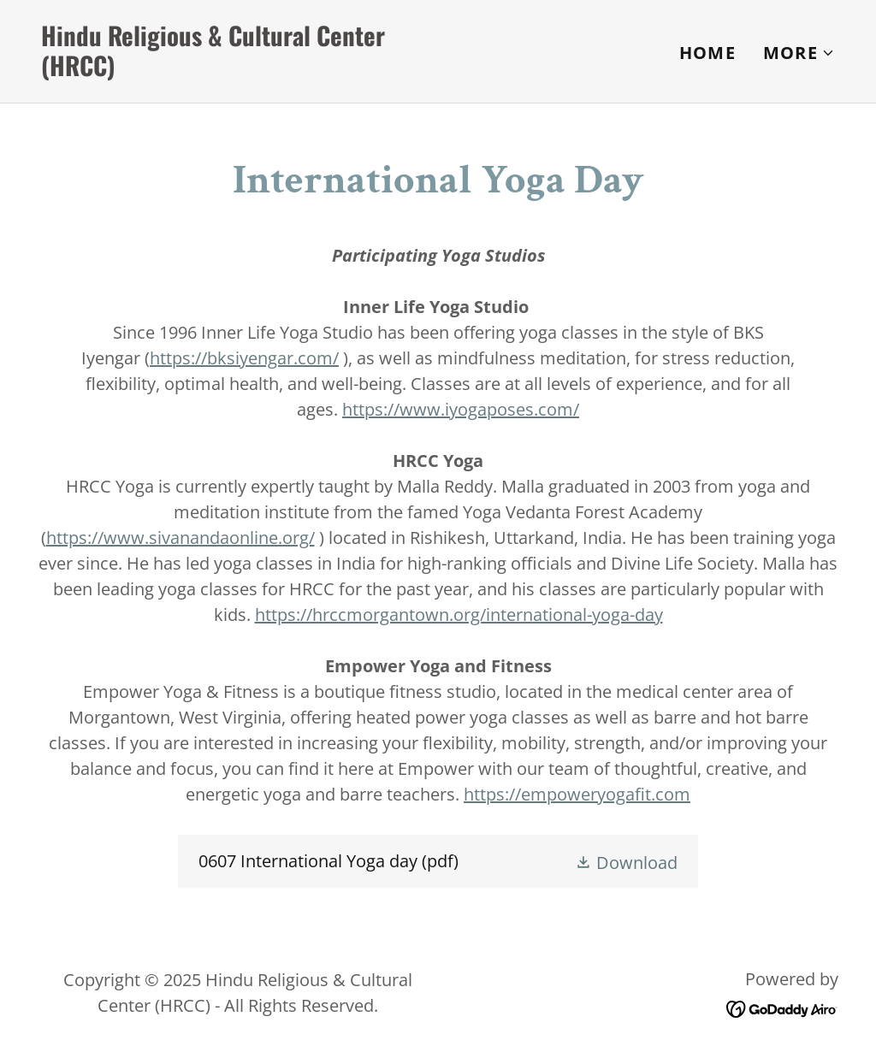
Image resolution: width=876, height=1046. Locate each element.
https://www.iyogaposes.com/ (460, 409)
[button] (799, 53)
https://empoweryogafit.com (577, 794)
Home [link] (707, 52)
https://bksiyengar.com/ (244, 357)
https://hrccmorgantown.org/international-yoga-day (459, 614)
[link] (232, 69)
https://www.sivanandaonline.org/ (180, 537)
